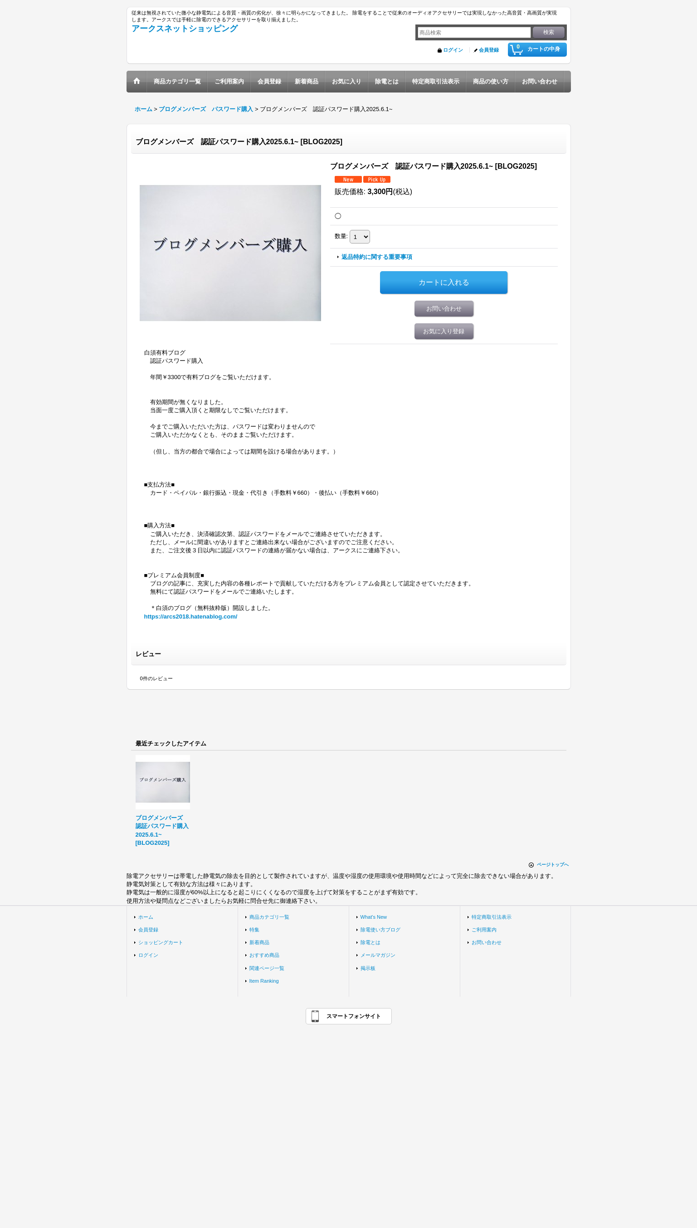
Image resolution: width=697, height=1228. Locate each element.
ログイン (453, 50)
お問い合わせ (444, 308)
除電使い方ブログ (380, 929)
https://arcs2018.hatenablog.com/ (191, 616)
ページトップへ (553, 864)
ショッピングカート (160, 942)
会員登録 (489, 50)
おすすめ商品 (264, 955)
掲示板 (368, 968)
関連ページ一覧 (266, 968)
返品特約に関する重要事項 (376, 256)
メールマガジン (378, 955)
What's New (374, 917)
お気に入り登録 (443, 331)
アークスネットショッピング (185, 28)
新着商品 (259, 942)
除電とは (370, 942)
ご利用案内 (484, 929)
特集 (254, 929)
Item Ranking (264, 981)
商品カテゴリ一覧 (269, 917)
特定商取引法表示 (492, 917)
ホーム (145, 917)
